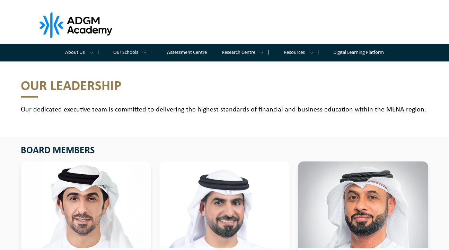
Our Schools (132, 52)
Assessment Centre (187, 52)
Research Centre (245, 52)
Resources (301, 52)
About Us (81, 52)
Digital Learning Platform (358, 52)
